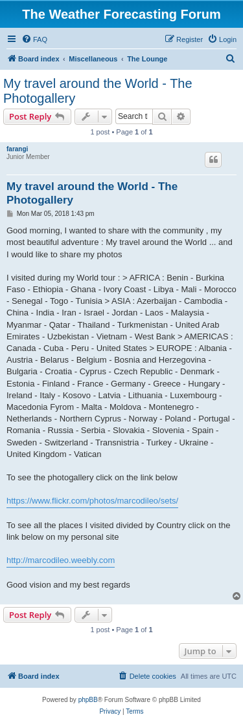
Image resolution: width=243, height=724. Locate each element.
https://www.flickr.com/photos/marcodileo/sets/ (92, 501)
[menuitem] (34, 39)
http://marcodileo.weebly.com (60, 560)
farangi (17, 149)
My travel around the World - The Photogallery (97, 90)
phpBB (88, 699)
